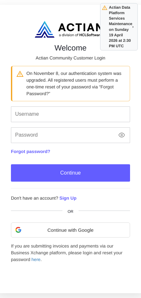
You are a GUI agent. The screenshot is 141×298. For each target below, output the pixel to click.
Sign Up (68, 198)
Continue (70, 173)
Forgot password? (30, 151)
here (36, 259)
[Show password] (122, 135)
